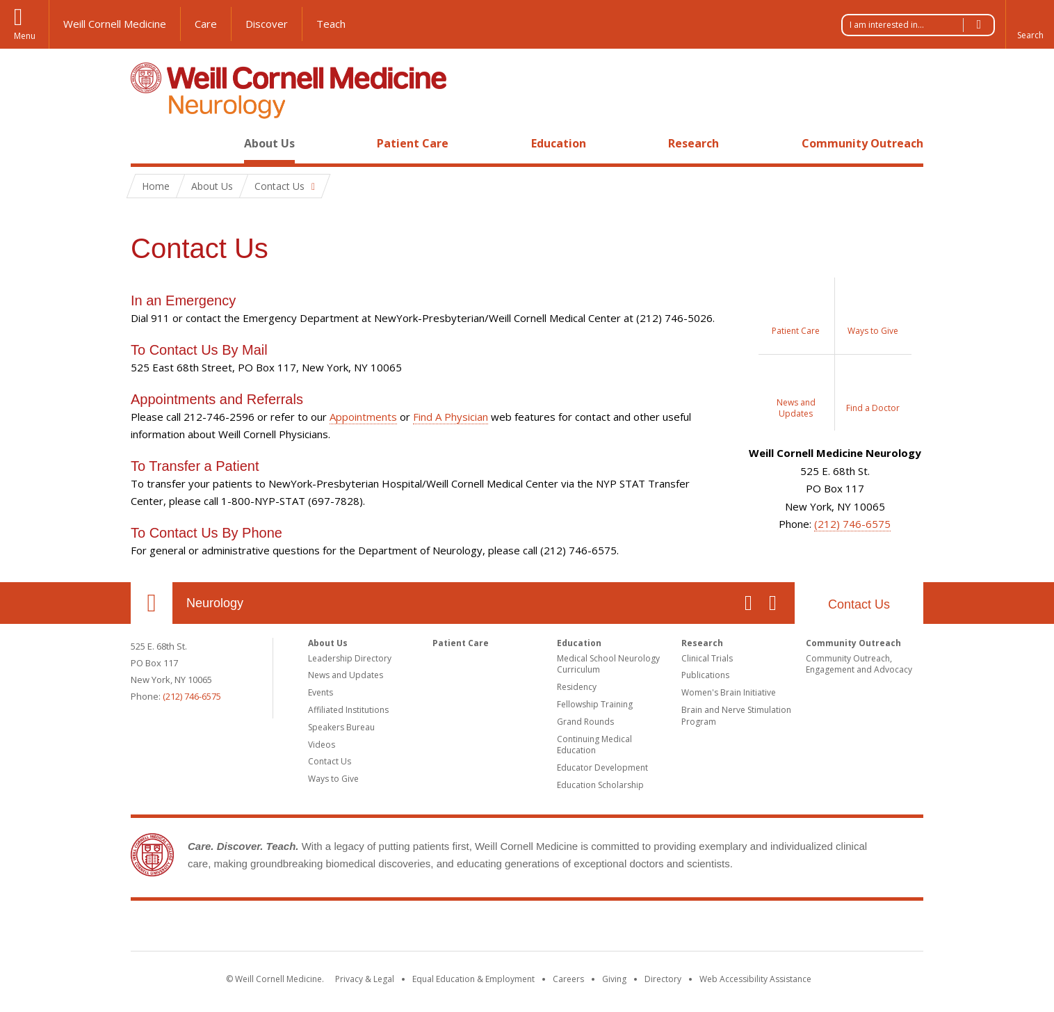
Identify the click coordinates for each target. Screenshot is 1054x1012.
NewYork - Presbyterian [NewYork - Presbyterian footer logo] (643, 928)
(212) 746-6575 (852, 524)
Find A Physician (450, 417)
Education (558, 143)
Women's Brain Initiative (728, 692)
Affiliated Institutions (348, 710)
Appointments (363, 417)
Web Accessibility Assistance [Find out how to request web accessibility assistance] (755, 979)
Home (146, 143)
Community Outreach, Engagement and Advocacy (859, 664)
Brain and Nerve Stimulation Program (736, 716)
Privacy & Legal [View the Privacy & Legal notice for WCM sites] (364, 979)
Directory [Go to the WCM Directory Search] (662, 979)
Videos (321, 744)
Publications (705, 675)
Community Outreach (862, 143)
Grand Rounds (585, 722)
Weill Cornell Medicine (114, 24)
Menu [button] (24, 36)
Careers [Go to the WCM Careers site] (568, 979)
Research (693, 143)
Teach (331, 24)
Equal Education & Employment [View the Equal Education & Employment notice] (473, 979)
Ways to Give (333, 779)
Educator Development (602, 767)
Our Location (151, 603)
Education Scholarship (600, 785)
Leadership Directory (349, 658)
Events (320, 692)
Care (206, 24)
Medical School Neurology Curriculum (608, 664)
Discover (266, 24)
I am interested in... (922, 25)
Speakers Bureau (341, 727)
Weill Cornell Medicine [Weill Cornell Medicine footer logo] (425, 928)
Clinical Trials (707, 658)
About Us (269, 143)
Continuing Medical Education (594, 745)
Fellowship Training (595, 704)
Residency (577, 687)
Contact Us (859, 604)
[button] (1029, 24)
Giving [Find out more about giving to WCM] (614, 979)
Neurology (214, 603)
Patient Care (412, 143)
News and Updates (345, 675)
